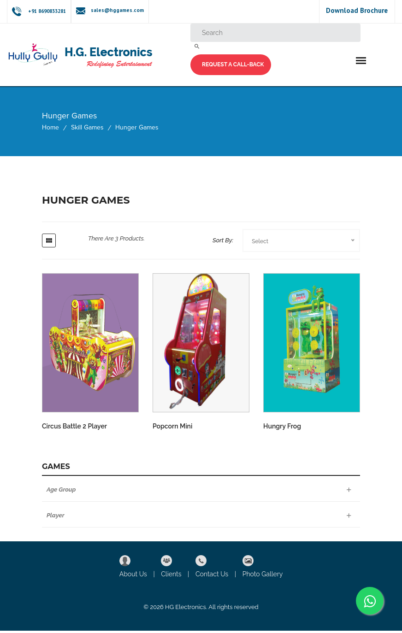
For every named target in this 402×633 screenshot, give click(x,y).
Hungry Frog (282, 434)
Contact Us (211, 576)
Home (50, 130)
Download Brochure (357, 10)
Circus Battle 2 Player (74, 434)
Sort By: (223, 242)
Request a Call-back (233, 65)
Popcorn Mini (172, 434)
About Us (133, 576)
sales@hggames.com (116, 10)
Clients (171, 576)
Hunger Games (137, 130)
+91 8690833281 (47, 11)
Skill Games (87, 130)
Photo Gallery (262, 576)
